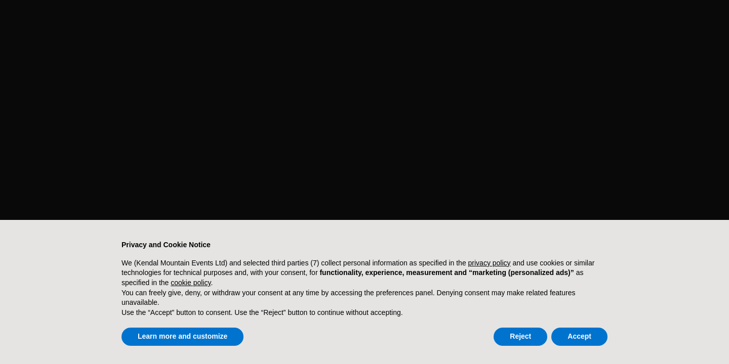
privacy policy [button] (489, 263)
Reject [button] (520, 336)
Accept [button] (579, 336)
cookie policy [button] (191, 283)
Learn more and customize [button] (182, 336)
